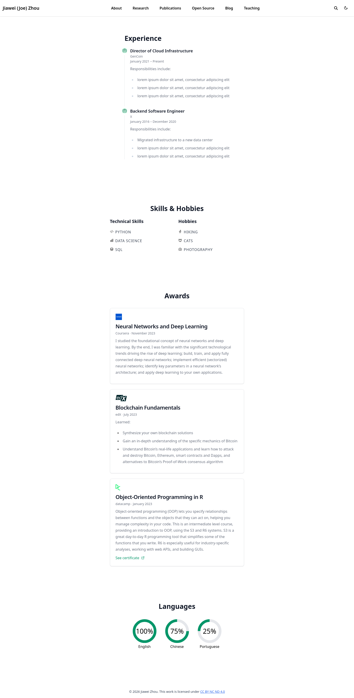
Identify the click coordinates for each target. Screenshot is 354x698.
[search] (335, 8)
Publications (170, 8)
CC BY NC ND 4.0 (212, 691)
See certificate (130, 557)
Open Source (203, 8)
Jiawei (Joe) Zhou (21, 8)
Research (141, 8)
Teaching (252, 8)
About (116, 8)
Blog (229, 8)
